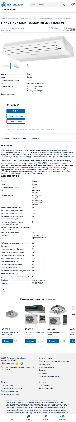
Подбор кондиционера (9, 391)
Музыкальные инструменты (49, 376)
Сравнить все (51, 300)
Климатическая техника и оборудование (54, 361)
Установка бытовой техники (11, 388)
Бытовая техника (45, 364)
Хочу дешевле (15, 121)
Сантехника (43, 373)
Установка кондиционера (10, 394)
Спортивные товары (46, 367)
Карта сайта (5, 369)
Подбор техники (7, 385)
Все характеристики (8, 94)
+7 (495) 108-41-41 (45, 385)
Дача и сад (43, 370)
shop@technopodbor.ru (47, 388)
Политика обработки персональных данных (17, 367)
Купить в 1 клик (16, 116)
